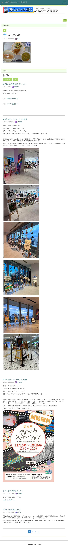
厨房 (17, 39)
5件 (15, 79)
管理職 (18, 512)
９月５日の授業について (12, 510)
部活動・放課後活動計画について (15, 84)
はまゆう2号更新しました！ (13, 491)
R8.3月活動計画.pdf (12, 104)
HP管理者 (15, 86)
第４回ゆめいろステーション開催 (15, 119)
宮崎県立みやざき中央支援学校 (16, 2)
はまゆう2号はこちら (9, 500)
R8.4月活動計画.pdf (12, 98)
